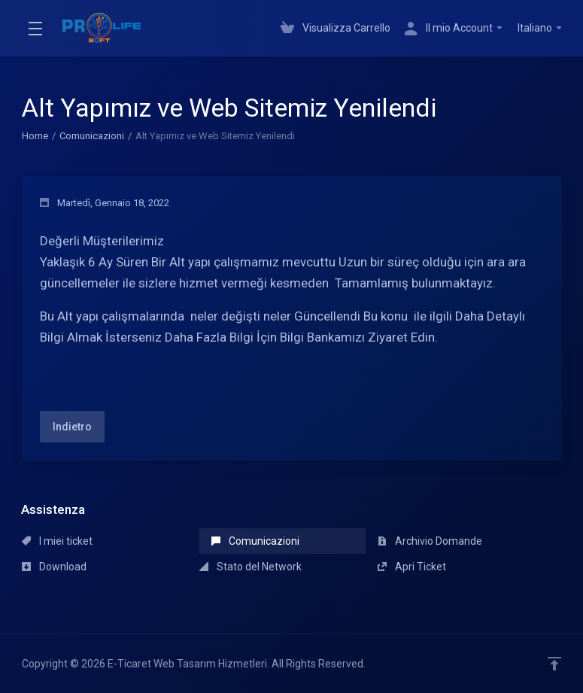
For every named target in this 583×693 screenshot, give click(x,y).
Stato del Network (250, 567)
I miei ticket (57, 541)
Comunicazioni (91, 135)
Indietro (72, 427)
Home (35, 135)
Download (54, 567)
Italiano (540, 28)
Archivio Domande (430, 541)
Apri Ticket (412, 567)
